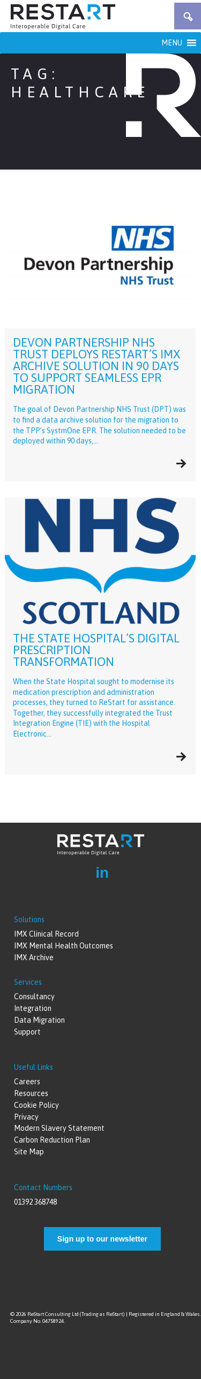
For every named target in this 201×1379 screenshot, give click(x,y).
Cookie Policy (36, 1105)
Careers (27, 1081)
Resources (31, 1093)
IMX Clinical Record (46, 934)
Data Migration (39, 1020)
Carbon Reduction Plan (52, 1140)
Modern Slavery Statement (59, 1128)
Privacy (26, 1117)
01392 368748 (35, 1202)
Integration (32, 1008)
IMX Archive (34, 957)
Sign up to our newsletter (102, 1239)
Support (27, 1032)
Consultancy (34, 996)
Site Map (29, 1151)
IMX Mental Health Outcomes (63, 945)
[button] (171, 42)
